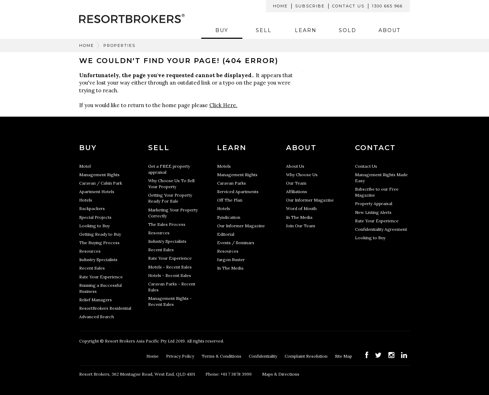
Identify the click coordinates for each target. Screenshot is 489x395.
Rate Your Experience (101, 276)
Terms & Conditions (222, 356)
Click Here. (223, 105)
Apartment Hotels (96, 191)
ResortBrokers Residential (105, 308)
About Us (295, 166)
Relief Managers (95, 299)
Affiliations (296, 191)
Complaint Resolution (307, 356)
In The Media (230, 268)
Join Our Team (300, 225)
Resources (90, 251)
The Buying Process (99, 242)
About (389, 30)
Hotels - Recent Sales (169, 275)
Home (280, 6)
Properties (119, 45)
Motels (224, 166)
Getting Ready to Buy (100, 234)
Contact (375, 147)
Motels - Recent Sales (170, 267)
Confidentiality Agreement (381, 229)
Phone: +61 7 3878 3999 (228, 374)
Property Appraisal (373, 203)
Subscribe (310, 6)
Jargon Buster (231, 259)
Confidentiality (263, 356)
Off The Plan (229, 200)
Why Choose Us (302, 174)
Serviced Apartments (238, 191)
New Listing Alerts (373, 212)
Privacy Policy (180, 356)
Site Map (344, 356)
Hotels (85, 200)
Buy (221, 30)
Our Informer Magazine (241, 225)
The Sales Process (166, 224)
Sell (264, 30)
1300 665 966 (387, 6)
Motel (85, 166)
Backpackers (92, 208)
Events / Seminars (235, 242)
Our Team (296, 183)
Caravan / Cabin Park (100, 183)
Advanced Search (96, 316)
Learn (306, 30)
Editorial (225, 234)
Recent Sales (92, 268)
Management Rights (99, 174)
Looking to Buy (94, 225)
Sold (347, 30)
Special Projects (95, 217)
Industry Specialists (98, 259)
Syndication (228, 217)
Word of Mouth (301, 208)
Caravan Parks (231, 183)
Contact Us (348, 6)
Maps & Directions (280, 374)
